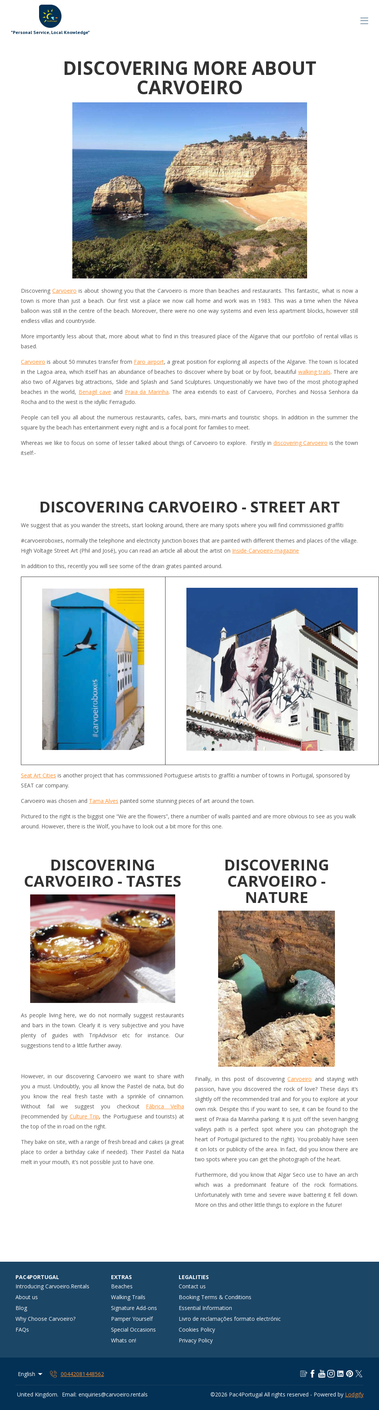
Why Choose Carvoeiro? (45, 1318)
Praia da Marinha (147, 391)
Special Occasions (133, 1329)
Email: (69, 1394)
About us (26, 1297)
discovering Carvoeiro (300, 442)
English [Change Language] (31, 1374)
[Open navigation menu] (364, 21)
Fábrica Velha (165, 1106)
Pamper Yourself (132, 1318)
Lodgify (354, 1394)
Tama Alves (103, 800)
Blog (21, 1308)
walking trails (314, 371)
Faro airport (149, 361)
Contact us (192, 1286)
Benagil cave (95, 391)
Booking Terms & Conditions (215, 1297)
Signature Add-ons (134, 1308)
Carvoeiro (64, 290)
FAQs (22, 1329)
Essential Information (205, 1308)
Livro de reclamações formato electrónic (230, 1318)
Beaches (122, 1286)
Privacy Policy (196, 1340)
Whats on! (123, 1340)
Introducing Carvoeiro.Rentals (52, 1286)
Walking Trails (128, 1297)
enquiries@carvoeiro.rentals (113, 1394)
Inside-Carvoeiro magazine (265, 550)
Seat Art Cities (38, 775)
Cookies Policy (197, 1329)
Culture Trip (84, 1116)
